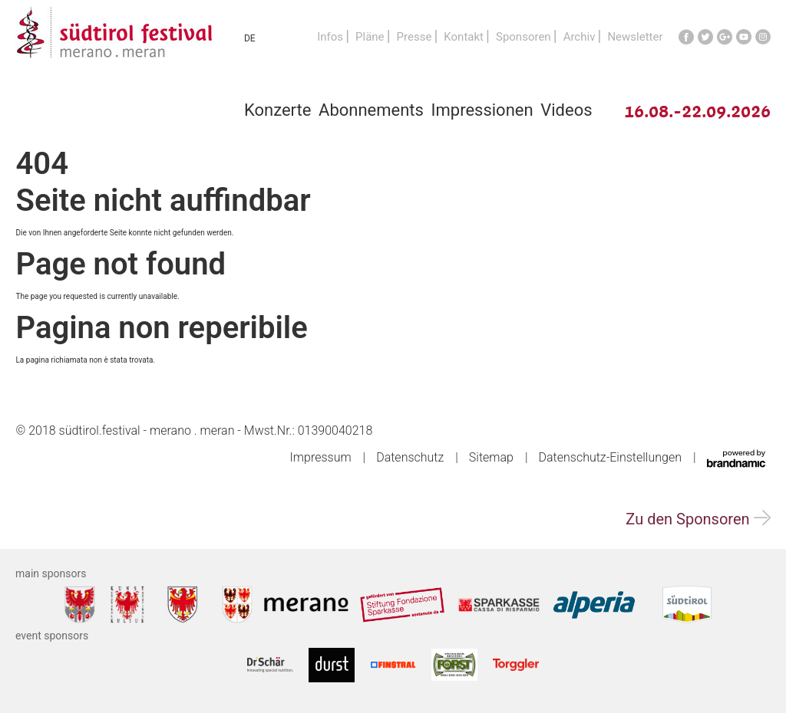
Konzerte (277, 110)
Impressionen (482, 110)
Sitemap (491, 457)
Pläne (370, 37)
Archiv (579, 37)
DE (250, 38)
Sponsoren (523, 37)
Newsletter (634, 37)
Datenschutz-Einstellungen (610, 457)
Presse (414, 37)
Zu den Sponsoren (698, 519)
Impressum (321, 457)
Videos (566, 110)
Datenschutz (410, 457)
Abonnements (371, 110)
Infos (330, 37)
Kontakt (464, 37)
